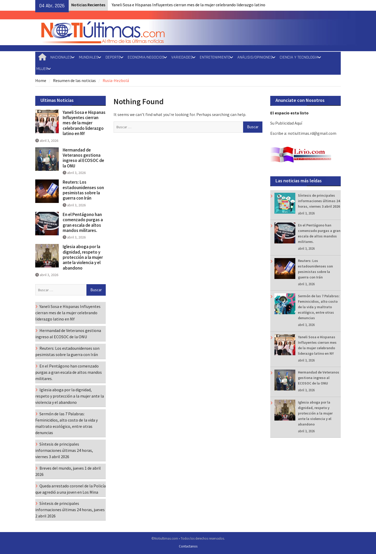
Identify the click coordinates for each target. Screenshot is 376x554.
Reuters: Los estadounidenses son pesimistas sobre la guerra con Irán (83, 190)
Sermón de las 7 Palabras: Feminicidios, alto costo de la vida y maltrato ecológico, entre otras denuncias (319, 307)
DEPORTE (113, 57)
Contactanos (188, 546)
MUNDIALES (88, 57)
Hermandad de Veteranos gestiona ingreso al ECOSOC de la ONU (318, 378)
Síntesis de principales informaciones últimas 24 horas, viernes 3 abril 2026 (319, 201)
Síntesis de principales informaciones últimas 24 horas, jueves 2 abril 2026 (70, 509)
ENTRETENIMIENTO (215, 57)
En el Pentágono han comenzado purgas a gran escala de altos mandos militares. (83, 222)
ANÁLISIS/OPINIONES (255, 57)
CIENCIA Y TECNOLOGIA (299, 57)
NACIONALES (61, 57)
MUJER (42, 69)
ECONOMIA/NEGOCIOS (146, 57)
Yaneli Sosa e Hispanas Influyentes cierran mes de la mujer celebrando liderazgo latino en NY (84, 123)
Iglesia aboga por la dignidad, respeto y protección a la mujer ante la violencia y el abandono (315, 413)
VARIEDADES (182, 57)
